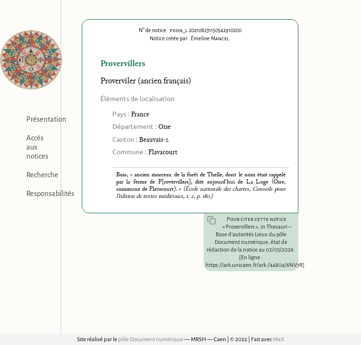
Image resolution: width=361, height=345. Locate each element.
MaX (278, 339)
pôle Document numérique (150, 339)
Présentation (46, 119)
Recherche (42, 175)
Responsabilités (50, 193)
